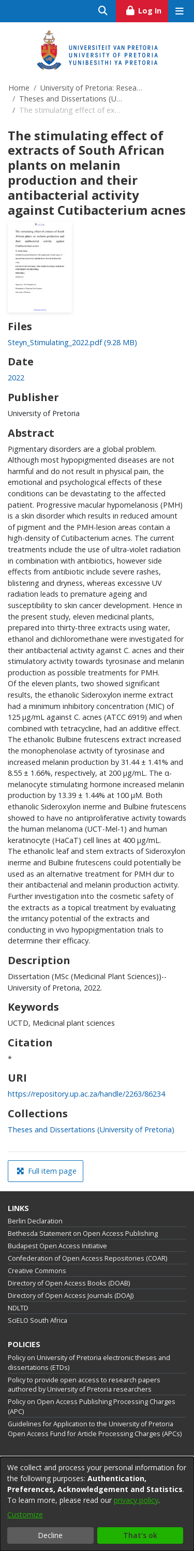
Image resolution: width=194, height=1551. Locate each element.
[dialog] (97, 1504)
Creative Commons (37, 1270)
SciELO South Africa (37, 1320)
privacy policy (136, 1500)
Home (18, 88)
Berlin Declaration (35, 1221)
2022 (16, 377)
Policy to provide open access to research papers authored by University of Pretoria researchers (84, 1385)
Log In (147, 9)
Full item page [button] (47, 1171)
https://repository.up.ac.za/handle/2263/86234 (86, 1094)
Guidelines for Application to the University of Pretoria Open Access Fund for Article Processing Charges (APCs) (95, 1429)
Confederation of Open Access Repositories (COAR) (87, 1258)
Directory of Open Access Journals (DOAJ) (70, 1295)
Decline (50, 1535)
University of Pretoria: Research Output (92, 88)
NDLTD (18, 1308)
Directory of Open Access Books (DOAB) (69, 1283)
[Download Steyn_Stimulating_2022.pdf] (72, 342)
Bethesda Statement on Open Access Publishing (83, 1233)
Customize (25, 1514)
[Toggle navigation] (179, 11)
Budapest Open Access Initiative (57, 1246)
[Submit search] (103, 11)
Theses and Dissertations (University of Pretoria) (71, 99)
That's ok (140, 1535)
